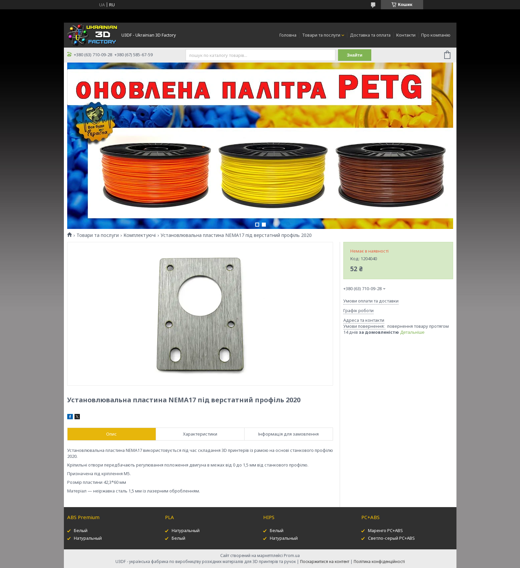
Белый (80, 530)
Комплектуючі (139, 235)
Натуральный (88, 538)
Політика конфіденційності (379, 561)
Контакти (406, 35)
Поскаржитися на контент (324, 561)
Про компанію (435, 35)
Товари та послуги (321, 35)
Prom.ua (292, 555)
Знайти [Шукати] (354, 55)
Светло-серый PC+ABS (391, 538)
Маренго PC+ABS (385, 530)
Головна (287, 35)
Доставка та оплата (370, 35)
